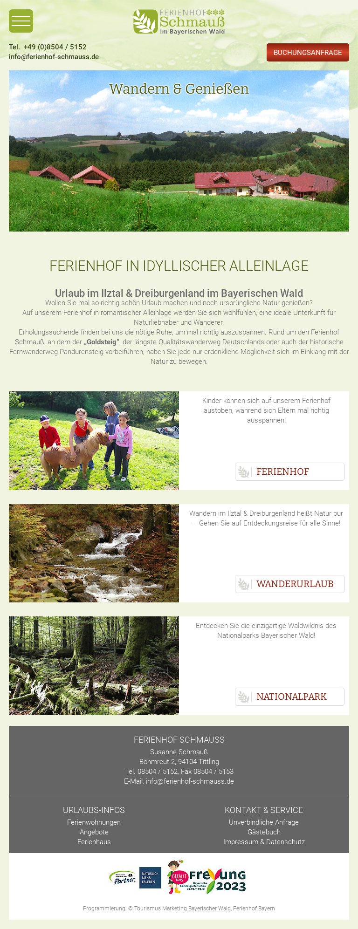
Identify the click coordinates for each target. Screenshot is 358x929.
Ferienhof (282, 471)
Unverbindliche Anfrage (264, 822)
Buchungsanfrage (308, 52)
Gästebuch (264, 832)
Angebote (94, 832)
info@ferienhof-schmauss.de (54, 57)
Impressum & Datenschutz (264, 842)
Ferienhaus (94, 842)
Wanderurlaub (295, 583)
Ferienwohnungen (94, 822)
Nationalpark (291, 696)
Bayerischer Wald (209, 908)
